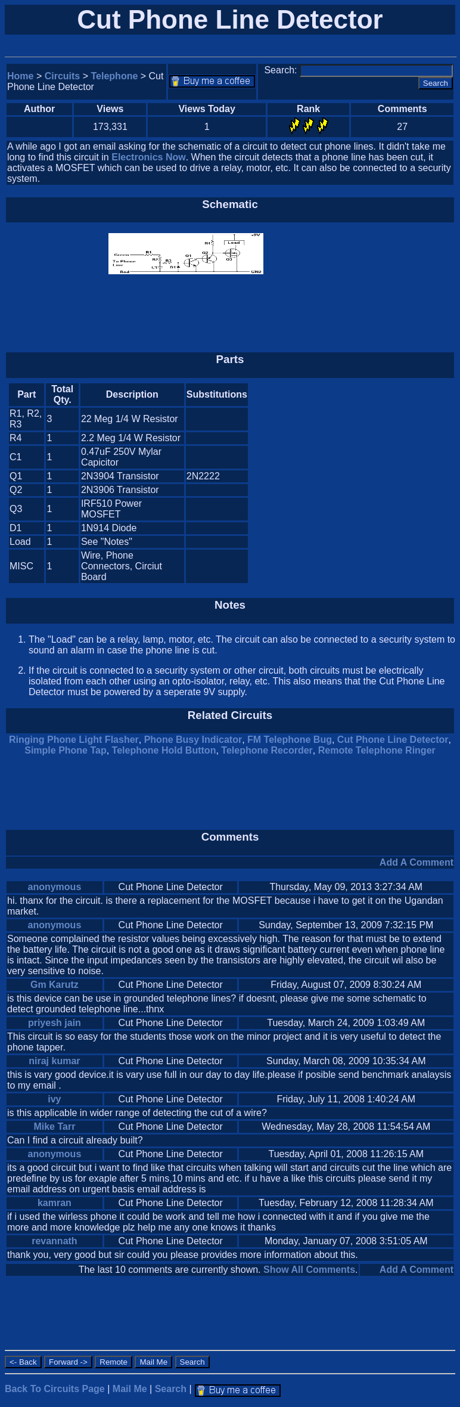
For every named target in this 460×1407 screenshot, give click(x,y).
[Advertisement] (353, 482)
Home (20, 76)
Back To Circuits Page (55, 1389)
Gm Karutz (54, 985)
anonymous (54, 887)
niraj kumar (54, 1061)
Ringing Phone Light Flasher (74, 740)
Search (171, 1389)
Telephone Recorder (267, 750)
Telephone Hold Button (164, 750)
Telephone (114, 76)
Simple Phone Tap (65, 750)
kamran (55, 1203)
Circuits (62, 76)
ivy (54, 1099)
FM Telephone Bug (289, 740)
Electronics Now (148, 157)
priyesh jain (54, 1023)
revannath (54, 1241)
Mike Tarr (54, 1126)
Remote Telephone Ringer (377, 750)
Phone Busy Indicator (193, 740)
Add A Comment (416, 862)
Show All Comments (309, 1270)
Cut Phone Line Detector (393, 740)
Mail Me (130, 1389)
